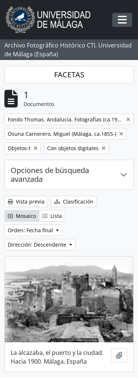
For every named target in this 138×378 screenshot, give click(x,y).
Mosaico (22, 215)
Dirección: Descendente (38, 244)
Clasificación (73, 201)
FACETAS (69, 75)
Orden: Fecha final (31, 230)
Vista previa (26, 201)
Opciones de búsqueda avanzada (50, 174)
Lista (52, 215)
